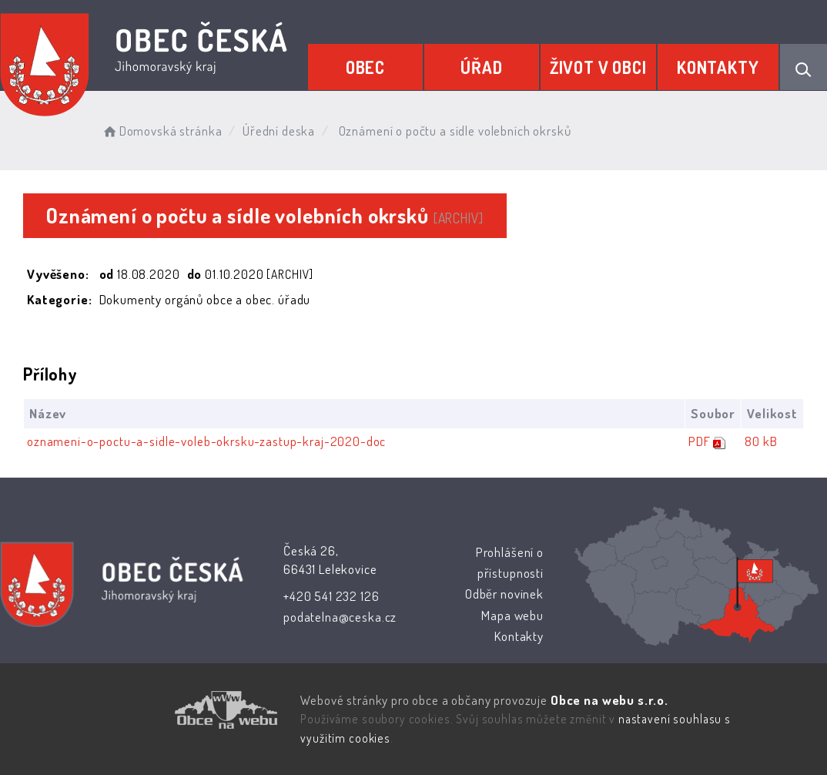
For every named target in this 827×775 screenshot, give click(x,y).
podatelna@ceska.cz (340, 617)
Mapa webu (512, 615)
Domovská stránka (161, 130)
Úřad (481, 67)
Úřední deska (279, 130)
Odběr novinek (504, 593)
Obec (365, 67)
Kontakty (718, 67)
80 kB (761, 441)
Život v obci (598, 67)
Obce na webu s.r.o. (609, 700)
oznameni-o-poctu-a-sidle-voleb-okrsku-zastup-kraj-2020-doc (206, 441)
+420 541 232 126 (331, 596)
